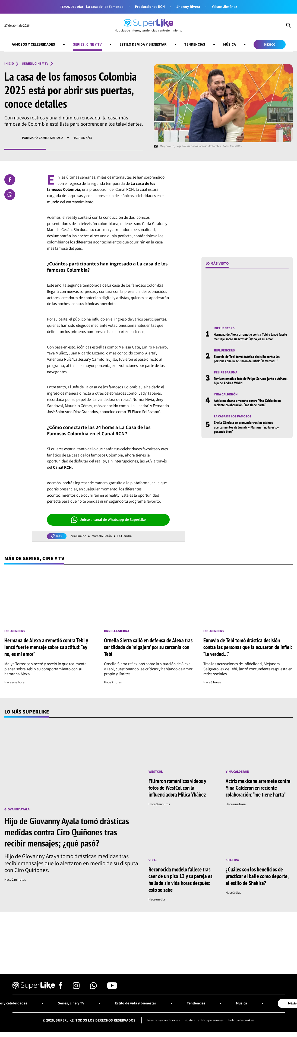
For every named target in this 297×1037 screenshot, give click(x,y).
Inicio (9, 63)
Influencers (224, 328)
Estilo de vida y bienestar (142, 44)
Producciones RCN (150, 6)
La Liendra (124, 536)
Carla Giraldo (77, 536)
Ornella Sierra (116, 631)
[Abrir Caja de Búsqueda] (289, 26)
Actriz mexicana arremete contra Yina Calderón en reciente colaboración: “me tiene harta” (247, 402)
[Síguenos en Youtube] (112, 987)
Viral (152, 860)
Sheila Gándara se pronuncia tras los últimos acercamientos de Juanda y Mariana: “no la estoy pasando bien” (246, 427)
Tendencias (194, 44)
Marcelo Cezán (102, 536)
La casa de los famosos (104, 6)
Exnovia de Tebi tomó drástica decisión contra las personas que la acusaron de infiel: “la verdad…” (247, 358)
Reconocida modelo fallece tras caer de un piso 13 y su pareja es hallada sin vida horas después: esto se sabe (180, 879)
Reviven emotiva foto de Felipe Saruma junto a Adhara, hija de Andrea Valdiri (250, 380)
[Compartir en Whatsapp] (9, 194)
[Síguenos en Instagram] (76, 987)
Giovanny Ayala (17, 809)
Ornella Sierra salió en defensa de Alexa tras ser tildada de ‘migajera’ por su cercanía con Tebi (148, 647)
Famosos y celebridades (33, 44)
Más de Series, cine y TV (34, 558)
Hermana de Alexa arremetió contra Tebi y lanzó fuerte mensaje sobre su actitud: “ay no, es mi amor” (250, 336)
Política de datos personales (204, 1020)
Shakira (232, 860)
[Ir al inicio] (148, 25)
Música (229, 44)
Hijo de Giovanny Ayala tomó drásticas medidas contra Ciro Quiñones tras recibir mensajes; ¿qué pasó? (66, 832)
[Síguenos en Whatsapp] (93, 987)
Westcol (155, 771)
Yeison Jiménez (224, 6)
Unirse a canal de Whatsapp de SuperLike (108, 519)
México (269, 44)
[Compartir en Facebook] (9, 179)
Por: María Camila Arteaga (42, 138)
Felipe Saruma (225, 372)
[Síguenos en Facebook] (60, 987)
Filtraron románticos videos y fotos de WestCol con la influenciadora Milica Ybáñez (177, 787)
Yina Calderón (226, 394)
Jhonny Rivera (188, 6)
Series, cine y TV (87, 44)
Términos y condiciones (163, 1020)
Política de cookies (241, 1020)
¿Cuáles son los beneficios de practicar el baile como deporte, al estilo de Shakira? (257, 876)
